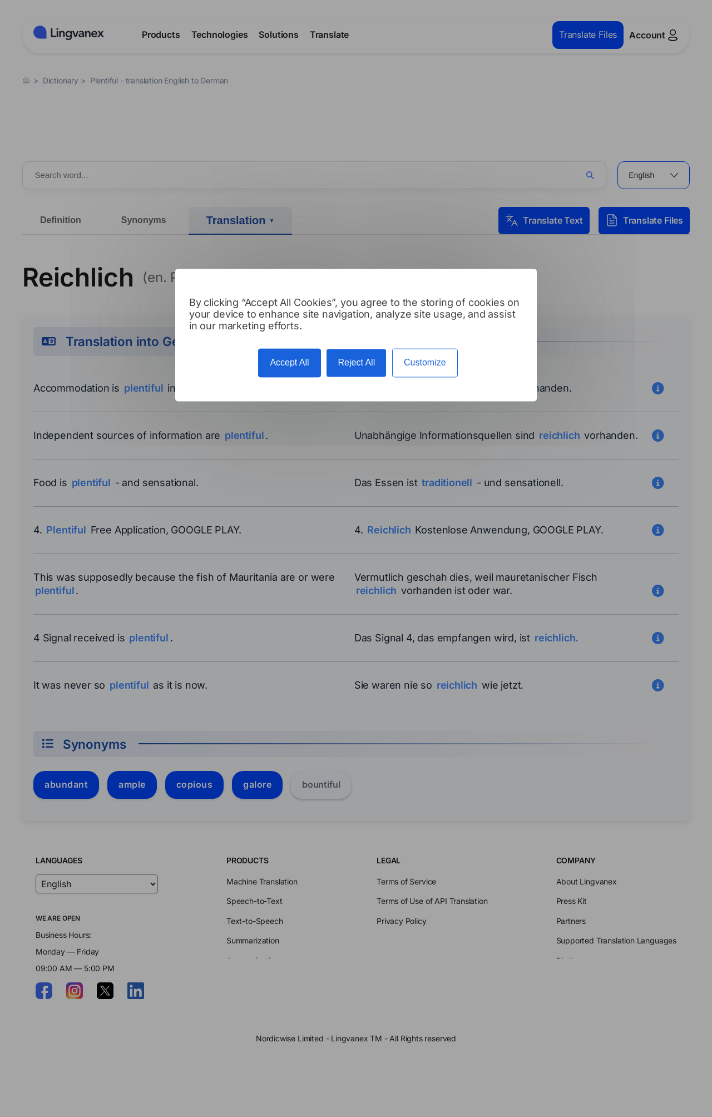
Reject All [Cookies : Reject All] (356, 363)
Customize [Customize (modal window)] (425, 363)
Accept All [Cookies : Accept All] (289, 363)
